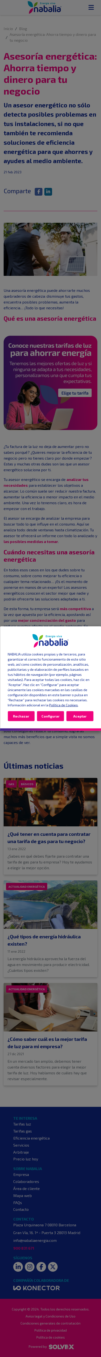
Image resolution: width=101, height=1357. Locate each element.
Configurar (50, 716)
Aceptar (80, 716)
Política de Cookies (63, 705)
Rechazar (21, 716)
